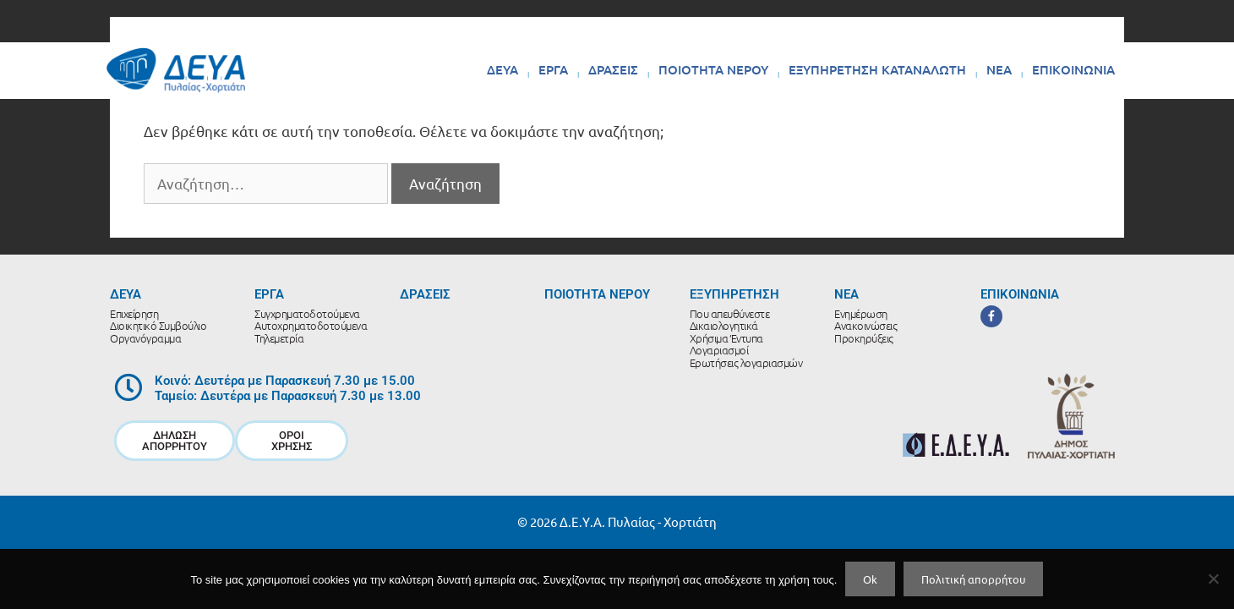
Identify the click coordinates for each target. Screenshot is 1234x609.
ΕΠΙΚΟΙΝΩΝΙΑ (1073, 69)
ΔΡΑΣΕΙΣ (613, 69)
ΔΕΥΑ (502, 69)
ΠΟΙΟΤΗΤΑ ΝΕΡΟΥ (713, 69)
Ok (870, 579)
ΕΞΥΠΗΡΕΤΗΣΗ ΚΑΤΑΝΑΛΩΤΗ (877, 69)
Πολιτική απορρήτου (973, 579)
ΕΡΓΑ (553, 69)
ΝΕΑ (999, 69)
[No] (1212, 578)
